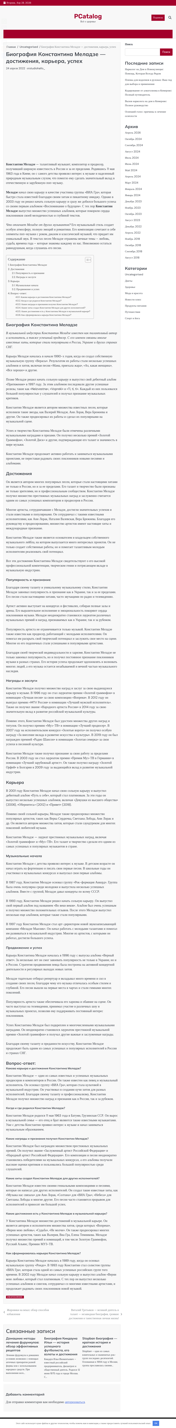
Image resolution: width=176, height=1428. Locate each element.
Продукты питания (136, 303)
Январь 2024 (133, 194)
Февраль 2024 (133, 188)
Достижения (17, 269)
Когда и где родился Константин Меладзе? (41, 300)
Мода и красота (134, 291)
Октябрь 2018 (133, 243)
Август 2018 (132, 256)
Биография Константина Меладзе (28, 265)
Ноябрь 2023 (133, 206)
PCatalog (88, 16)
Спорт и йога (132, 316)
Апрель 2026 (133, 132)
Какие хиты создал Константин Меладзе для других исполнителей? (53, 307)
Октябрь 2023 (133, 212)
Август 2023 (132, 218)
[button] (86, 260)
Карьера (14, 281)
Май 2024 (131, 169)
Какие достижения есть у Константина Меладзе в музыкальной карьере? (55, 311)
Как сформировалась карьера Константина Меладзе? (46, 314)
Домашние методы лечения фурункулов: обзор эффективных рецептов (22, 1344)
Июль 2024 (132, 157)
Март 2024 (132, 181)
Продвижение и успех (28, 289)
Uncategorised (15, 1297)
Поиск (129, 44)
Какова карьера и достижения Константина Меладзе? (46, 297)
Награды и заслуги (26, 277)
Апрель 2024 (133, 175)
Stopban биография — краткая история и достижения (99, 1342)
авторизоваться (75, 1402)
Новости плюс (133, 297)
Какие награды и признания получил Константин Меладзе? (49, 304)
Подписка (158, 17)
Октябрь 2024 (133, 138)
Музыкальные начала (27, 285)
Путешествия (132, 310)
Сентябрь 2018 (134, 249)
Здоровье (130, 285)
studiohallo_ (37, 68)
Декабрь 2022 (133, 225)
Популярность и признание (30, 273)
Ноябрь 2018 (132, 237)
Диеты (129, 279)
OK (156, 1423)
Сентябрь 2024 (134, 144)
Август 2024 (132, 150)
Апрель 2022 (133, 231)
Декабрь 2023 (133, 200)
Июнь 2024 (132, 163)
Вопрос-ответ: (18, 293)
